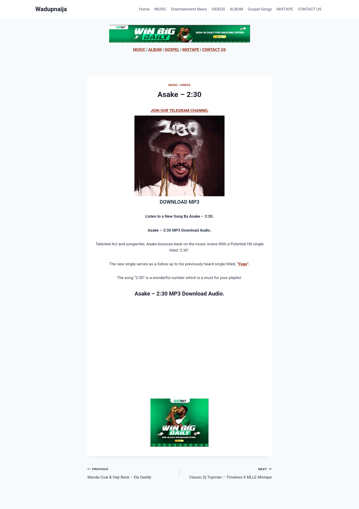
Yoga (242, 264)
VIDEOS (218, 9)
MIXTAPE (285, 9)
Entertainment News (189, 9)
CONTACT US (309, 9)
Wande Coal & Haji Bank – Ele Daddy (131, 472)
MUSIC (160, 9)
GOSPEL (172, 49)
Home (144, 9)
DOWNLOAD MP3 (179, 202)
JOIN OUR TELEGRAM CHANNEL (179, 110)
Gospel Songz (260, 9)
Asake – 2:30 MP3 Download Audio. (179, 293)
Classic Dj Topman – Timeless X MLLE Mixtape (227, 472)
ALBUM (236, 9)
